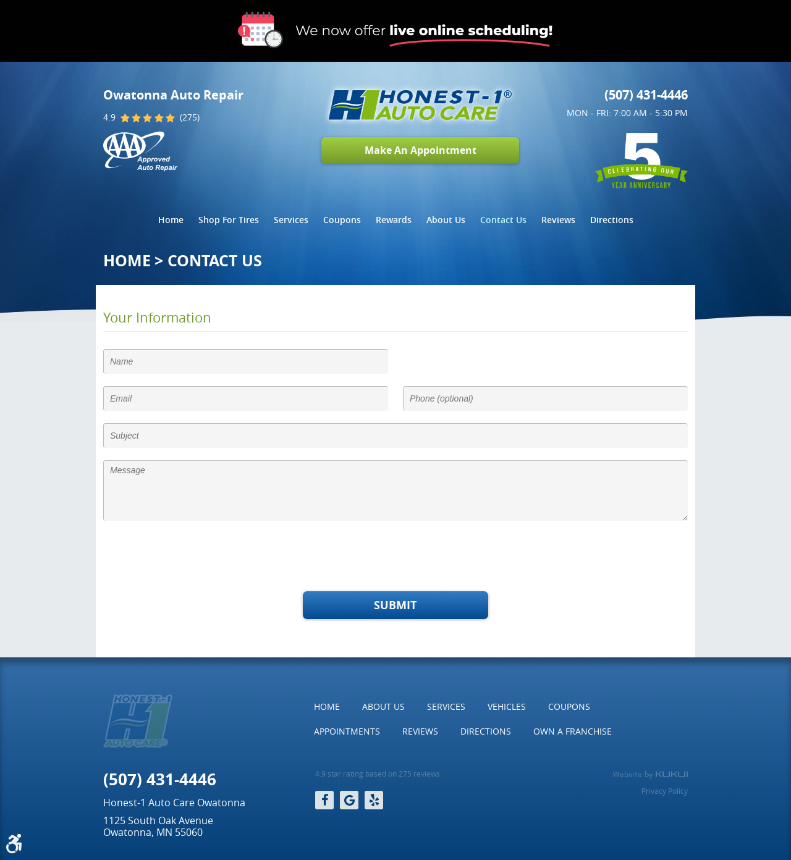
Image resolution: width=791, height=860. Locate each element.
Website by (650, 775)
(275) (190, 117)
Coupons (342, 220)
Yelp (374, 800)
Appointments (347, 731)
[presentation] (197, 557)
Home (171, 220)
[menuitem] (171, 220)
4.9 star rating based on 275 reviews (377, 774)
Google (349, 800)
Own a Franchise (572, 731)
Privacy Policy (664, 791)
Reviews (558, 220)
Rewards (394, 220)
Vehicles (507, 706)
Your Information (157, 317)
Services (291, 220)
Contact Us (503, 220)
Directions (611, 220)
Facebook (324, 800)
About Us (445, 220)
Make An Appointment (420, 150)
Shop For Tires (228, 220)
